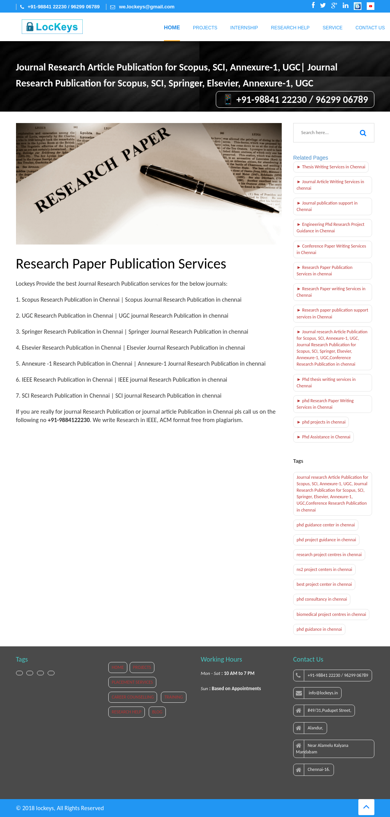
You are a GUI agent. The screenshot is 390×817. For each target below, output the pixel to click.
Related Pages (310, 158)
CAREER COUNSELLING (133, 697)
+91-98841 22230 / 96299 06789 (332, 676)
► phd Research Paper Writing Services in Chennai (325, 404)
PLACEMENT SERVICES (132, 682)
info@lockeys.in (317, 693)
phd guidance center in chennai (326, 525)
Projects (205, 27)
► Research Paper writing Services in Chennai (331, 292)
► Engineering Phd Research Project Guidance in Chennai (330, 227)
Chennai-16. (313, 770)
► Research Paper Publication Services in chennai (324, 271)
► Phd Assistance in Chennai (323, 437)
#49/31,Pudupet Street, (323, 711)
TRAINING (173, 697)
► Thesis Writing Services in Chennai (331, 166)
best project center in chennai (324, 584)
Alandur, (309, 728)
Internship (244, 27)
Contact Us (370, 27)
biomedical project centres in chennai (331, 614)
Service (332, 27)
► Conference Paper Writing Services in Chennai (331, 249)
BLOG (157, 712)
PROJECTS (142, 667)
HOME (118, 667)
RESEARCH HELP (126, 712)
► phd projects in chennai (321, 422)
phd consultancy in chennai (322, 599)
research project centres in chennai (329, 554)
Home (172, 27)
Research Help (290, 27)
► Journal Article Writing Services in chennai (330, 185)
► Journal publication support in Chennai (327, 206)
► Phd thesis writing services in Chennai (326, 383)
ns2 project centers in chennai (324, 569)
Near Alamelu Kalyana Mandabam (322, 749)
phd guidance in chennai (319, 629)
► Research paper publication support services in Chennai (332, 313)
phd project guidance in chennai (326, 539)
